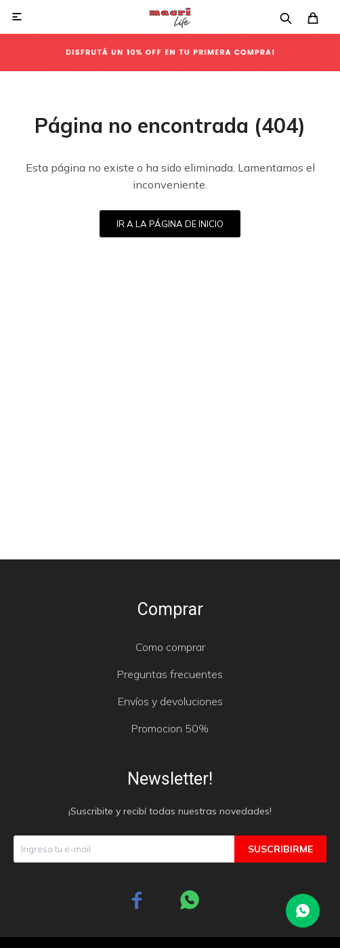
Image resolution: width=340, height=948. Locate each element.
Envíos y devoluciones (170, 701)
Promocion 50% (170, 728)
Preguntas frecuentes (170, 674)
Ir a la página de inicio (170, 223)
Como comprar (170, 647)
